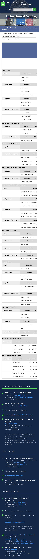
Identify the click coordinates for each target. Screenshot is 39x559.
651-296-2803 (19, 502)
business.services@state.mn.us (21, 535)
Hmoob (16, 20)
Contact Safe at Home (14, 475)
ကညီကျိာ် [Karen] (28, 25)
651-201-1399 (19, 462)
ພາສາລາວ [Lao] (23, 22)
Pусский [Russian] (10, 22)
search (8, 9)
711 (20, 399)
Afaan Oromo (33, 22)
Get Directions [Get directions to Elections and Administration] (11, 423)
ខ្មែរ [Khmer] (15, 25)
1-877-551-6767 (21, 504)
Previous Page (35, 28)
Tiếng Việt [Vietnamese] (33, 20)
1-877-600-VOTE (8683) (24, 397)
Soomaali (24, 20)
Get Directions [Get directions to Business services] (11, 549)
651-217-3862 (22, 406)
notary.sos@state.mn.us (24, 543)
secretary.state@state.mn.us (21, 415)
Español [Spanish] (9, 20)
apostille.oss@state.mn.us (15, 539)
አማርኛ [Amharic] (21, 25)
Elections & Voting (21, 16)
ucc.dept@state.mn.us (22, 541)
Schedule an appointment (15, 522)
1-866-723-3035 (21, 464)
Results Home (25, 28)
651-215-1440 (19, 395)
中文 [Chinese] (16, 22)
